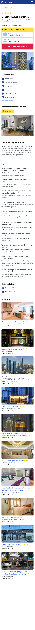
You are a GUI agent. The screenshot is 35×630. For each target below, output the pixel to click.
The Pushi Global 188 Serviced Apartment (15, 322)
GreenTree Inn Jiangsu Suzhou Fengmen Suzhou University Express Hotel (15, 489)
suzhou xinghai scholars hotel (11, 349)
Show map (4, 20)
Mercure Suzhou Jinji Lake (10, 406)
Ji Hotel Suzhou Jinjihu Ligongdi (12, 545)
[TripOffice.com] (6, 2)
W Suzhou (4, 376)
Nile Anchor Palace (8, 517)
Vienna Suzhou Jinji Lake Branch (12, 461)
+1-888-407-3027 (17, 25)
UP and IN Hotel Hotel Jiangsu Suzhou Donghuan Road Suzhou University (14, 573)
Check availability (17, 46)
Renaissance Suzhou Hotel (10, 434)
